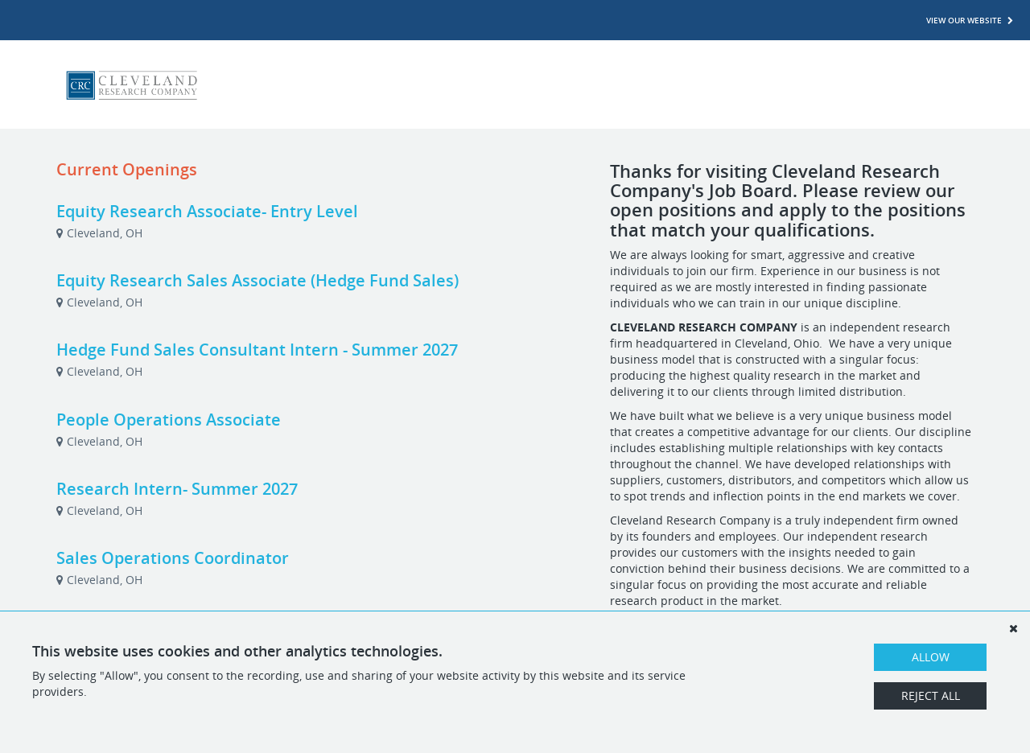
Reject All (930, 695)
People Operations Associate (168, 419)
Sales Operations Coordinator (172, 558)
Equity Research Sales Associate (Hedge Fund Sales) (257, 280)
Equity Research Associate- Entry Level (207, 211)
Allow (931, 657)
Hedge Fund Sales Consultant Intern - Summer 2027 (257, 349)
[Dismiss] (1013, 628)
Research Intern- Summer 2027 (177, 489)
